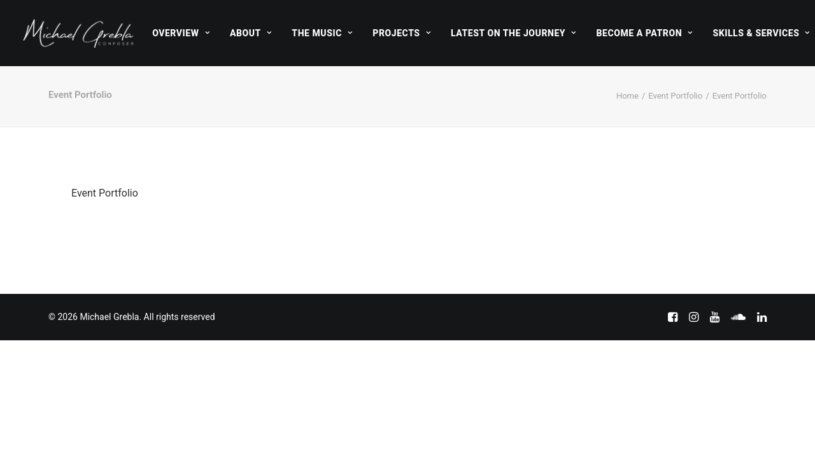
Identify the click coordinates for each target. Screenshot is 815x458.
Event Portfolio (675, 96)
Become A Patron (645, 33)
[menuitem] (180, 33)
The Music (322, 33)
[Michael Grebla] (78, 33)
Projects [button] (401, 33)
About (250, 33)
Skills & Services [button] (760, 33)
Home (627, 96)
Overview (180, 33)
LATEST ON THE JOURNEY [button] (513, 33)
